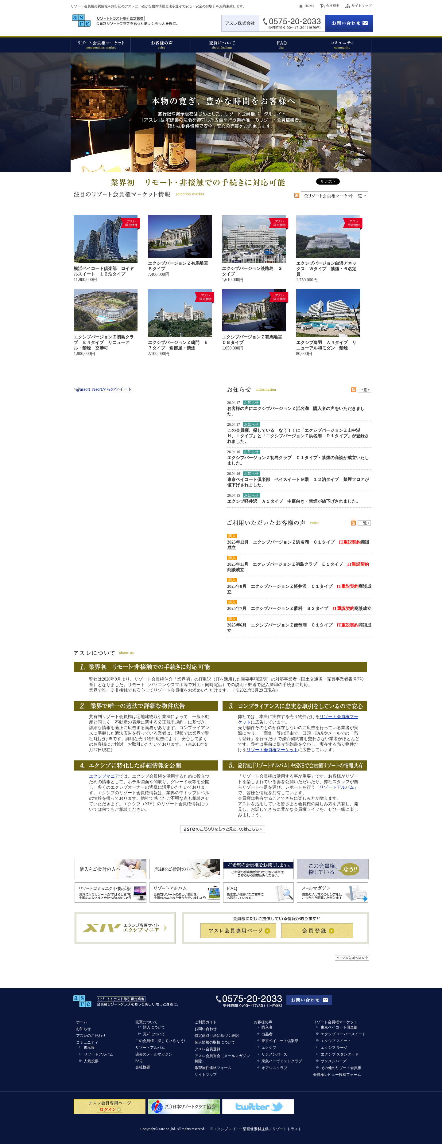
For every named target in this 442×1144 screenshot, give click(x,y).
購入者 (267, 1027)
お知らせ (83, 1029)
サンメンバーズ (274, 1054)
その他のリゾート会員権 (341, 1068)
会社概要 (332, 5)
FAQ (138, 1061)
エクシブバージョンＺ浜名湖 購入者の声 (294, 408)
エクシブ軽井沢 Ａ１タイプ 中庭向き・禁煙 (272, 501)
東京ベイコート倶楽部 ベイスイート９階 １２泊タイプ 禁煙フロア (296, 479)
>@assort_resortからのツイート (103, 389)
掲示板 (89, 1047)
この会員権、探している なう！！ (261, 430)
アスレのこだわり (91, 1035)
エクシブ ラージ (334, 1047)
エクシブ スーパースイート (343, 1034)
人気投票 (91, 1061)
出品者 (267, 1034)
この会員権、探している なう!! (161, 1041)
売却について (154, 1034)
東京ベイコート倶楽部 (280, 1041)
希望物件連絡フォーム (213, 1068)
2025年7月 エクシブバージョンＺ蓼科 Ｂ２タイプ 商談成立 (299, 608)
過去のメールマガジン (153, 1054)
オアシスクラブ (274, 1068)
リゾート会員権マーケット (272, 750)
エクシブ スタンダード (340, 1054)
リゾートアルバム (337, 787)
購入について (154, 1027)
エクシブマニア (104, 776)
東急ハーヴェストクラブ (282, 1061)
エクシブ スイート (336, 1041)
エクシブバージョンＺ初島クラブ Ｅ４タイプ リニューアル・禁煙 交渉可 (104, 342)
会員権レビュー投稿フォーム (337, 1074)
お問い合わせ (206, 1029)
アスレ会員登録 (207, 1049)
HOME (309, 5)
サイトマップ (361, 5)
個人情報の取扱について (215, 1042)
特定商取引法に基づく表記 (217, 1035)
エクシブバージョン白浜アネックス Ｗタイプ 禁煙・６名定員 (326, 269)
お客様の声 (263, 1022)
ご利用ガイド (206, 1022)
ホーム (81, 1022)
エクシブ (269, 1047)
